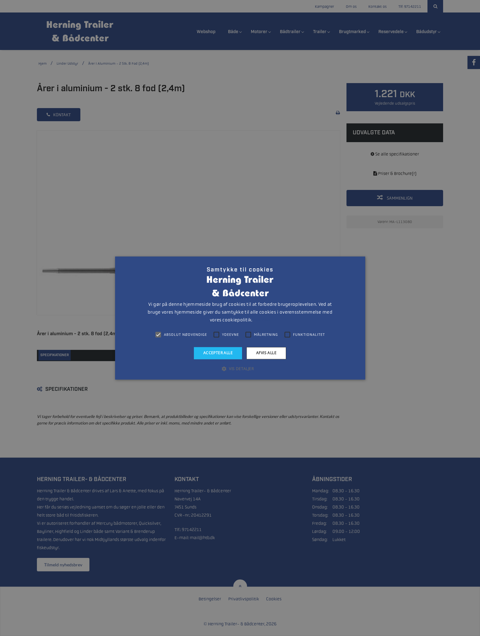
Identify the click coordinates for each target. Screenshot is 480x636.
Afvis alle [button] (266, 352)
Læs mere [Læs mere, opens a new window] (262, 320)
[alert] (240, 318)
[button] (240, 368)
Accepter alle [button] (218, 352)
